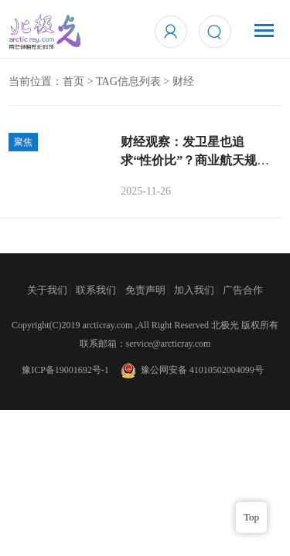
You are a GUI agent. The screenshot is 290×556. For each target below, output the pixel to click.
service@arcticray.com (168, 343)
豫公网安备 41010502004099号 (191, 369)
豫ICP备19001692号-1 (65, 369)
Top (251, 517)
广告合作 (243, 290)
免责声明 (145, 290)
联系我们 (96, 290)
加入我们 (194, 290)
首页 (73, 81)
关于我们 (47, 290)
